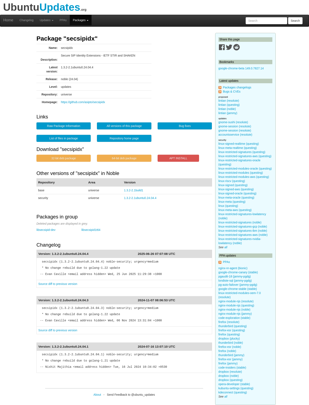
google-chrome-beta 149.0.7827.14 (241, 68)
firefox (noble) (227, 351)
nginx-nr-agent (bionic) (232, 268)
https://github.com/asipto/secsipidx (83, 102)
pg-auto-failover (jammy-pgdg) (237, 284)
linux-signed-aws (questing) (236, 189)
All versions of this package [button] (124, 126)
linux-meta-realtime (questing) (237, 147)
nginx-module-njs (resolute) (236, 301)
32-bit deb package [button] (63, 158)
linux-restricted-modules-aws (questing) (243, 176)
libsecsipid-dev (46, 229)
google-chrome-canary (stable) (238, 272)
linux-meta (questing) (232, 201)
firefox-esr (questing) (231, 330)
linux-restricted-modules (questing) (240, 172)
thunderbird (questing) (232, 326)
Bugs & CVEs (231, 91)
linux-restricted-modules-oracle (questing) (245, 168)
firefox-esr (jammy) (230, 359)
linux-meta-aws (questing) (235, 210)
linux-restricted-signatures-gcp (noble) (242, 226)
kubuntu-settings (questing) (235, 388)
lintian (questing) (229, 104)
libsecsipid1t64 (90, 229)
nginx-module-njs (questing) (236, 305)
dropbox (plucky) (229, 338)
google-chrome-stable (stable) (237, 288)
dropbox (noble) (228, 375)
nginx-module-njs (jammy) (235, 313)
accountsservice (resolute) (235, 134)
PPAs (63, 20)
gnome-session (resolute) (234, 126)
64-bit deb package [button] (124, 158)
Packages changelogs (237, 87)
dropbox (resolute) (230, 371)
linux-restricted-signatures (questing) (241, 152)
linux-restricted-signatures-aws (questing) (245, 156)
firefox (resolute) (228, 322)
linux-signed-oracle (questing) (237, 193)
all (225, 247)
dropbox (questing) (230, 380)
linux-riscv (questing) (231, 181)
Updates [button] (46, 20)
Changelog (26, 20)
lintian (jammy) (227, 113)
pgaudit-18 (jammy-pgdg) (234, 276)
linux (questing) (228, 205)
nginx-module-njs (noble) (234, 309)
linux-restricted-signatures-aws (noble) (243, 234)
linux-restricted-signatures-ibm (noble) (242, 230)
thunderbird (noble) (230, 342)
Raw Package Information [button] (63, 126)
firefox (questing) (229, 334)
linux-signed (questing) (233, 185)
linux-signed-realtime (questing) (238, 143)
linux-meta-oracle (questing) (236, 197)
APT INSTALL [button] (178, 158)
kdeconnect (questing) (232, 392)
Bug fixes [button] (185, 126)
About (97, 394)
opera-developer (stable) (234, 384)
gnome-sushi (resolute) (233, 122)
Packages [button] (80, 20)
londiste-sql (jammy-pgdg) (235, 280)
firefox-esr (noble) (229, 346)
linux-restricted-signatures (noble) (240, 222)
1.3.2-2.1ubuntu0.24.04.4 (140, 198)
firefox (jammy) (228, 363)
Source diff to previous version (57, 284)
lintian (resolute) (228, 100)
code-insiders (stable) (232, 367)
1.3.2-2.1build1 (133, 190)
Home (8, 20)
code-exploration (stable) (234, 317)
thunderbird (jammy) (231, 355)
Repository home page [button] (124, 138)
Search (295, 20)
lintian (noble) (227, 109)
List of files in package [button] (63, 138)
